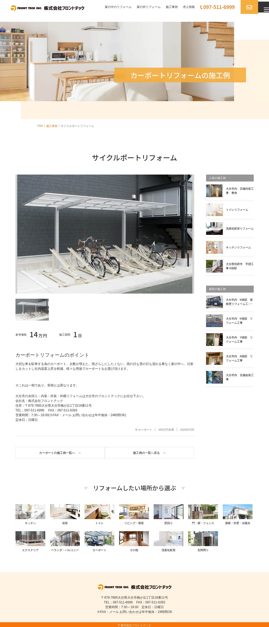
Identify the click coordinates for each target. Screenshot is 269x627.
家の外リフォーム (141, 7)
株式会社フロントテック (136, 623)
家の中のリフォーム (109, 7)
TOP (40, 126)
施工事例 (165, 7)
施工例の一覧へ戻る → (151, 452)
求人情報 (183, 7)
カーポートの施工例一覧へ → (58, 452)
